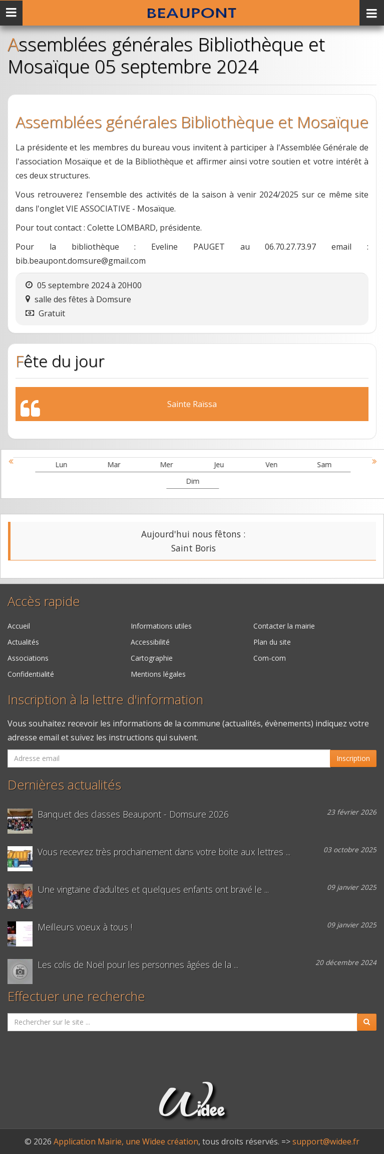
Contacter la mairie (284, 626)
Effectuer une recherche (76, 996)
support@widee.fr (325, 1141)
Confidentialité (31, 674)
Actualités (23, 642)
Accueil (19, 626)
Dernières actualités (64, 785)
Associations (28, 658)
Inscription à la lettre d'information (105, 699)
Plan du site (272, 642)
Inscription (353, 758)
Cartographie (152, 658)
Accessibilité (150, 642)
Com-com (269, 658)
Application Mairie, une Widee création (126, 1141)
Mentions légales (158, 674)
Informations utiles (161, 626)
